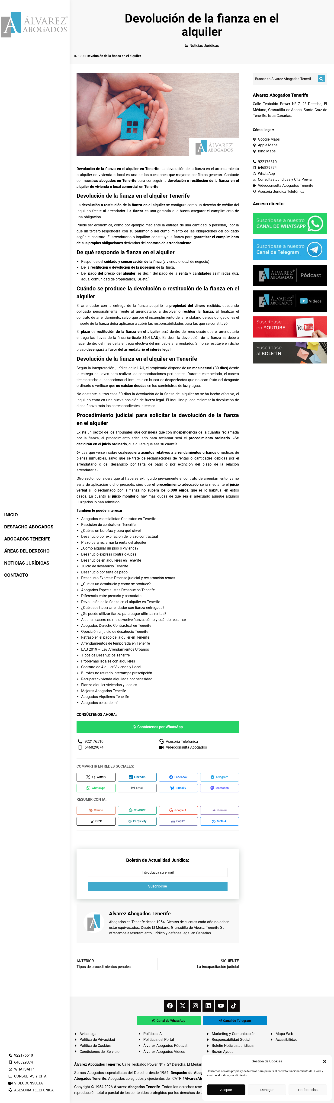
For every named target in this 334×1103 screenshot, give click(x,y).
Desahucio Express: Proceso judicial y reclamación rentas (128, 578)
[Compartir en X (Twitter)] (96, 777)
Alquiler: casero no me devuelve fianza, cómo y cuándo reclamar (133, 619)
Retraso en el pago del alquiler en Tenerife (115, 637)
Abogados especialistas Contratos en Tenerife (118, 519)
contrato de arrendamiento (169, 243)
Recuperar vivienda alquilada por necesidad (116, 679)
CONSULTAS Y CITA (27, 1076)
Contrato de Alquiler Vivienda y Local (111, 667)
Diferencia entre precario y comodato (111, 596)
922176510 (20, 1055)
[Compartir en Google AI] (178, 812)
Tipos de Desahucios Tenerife (105, 655)
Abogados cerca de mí (99, 703)
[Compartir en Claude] (96, 812)
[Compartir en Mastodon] (219, 789)
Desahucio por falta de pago (104, 572)
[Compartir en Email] (137, 789)
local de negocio (194, 261)
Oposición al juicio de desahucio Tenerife (114, 631)
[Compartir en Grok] (96, 823)
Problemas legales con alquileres (108, 661)
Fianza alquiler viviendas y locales (109, 685)
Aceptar (226, 1090)
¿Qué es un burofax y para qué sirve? (111, 530)
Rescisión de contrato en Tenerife (108, 524)
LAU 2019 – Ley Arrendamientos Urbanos (115, 649)
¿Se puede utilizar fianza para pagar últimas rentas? (123, 613)
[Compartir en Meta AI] (219, 823)
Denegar (267, 1090)
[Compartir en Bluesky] (178, 789)
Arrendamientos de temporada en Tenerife (115, 643)
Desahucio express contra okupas (108, 554)
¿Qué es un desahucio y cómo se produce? (116, 584)
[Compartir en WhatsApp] (96, 789)
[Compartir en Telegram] (219, 777)
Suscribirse (157, 889)
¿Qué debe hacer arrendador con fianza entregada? (122, 607)
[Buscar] (321, 78)
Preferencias (308, 1090)
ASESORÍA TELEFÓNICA (31, 1090)
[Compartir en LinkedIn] (137, 777)
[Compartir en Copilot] (178, 823)
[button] (324, 1061)
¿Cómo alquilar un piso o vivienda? (109, 548)
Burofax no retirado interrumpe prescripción (116, 673)
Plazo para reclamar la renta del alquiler (113, 542)
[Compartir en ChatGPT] (137, 812)
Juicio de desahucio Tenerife (104, 566)
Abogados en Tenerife (127, 924)
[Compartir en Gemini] (219, 812)
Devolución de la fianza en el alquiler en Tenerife (120, 602)
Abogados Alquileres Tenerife (105, 697)
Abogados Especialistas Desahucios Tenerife (118, 590)
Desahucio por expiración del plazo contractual (119, 536)
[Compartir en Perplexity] (137, 823)
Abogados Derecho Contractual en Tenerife (116, 625)
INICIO (79, 56)
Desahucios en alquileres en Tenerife (111, 560)
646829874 (20, 1062)
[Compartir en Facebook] (178, 777)
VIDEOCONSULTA (25, 1083)
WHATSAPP (21, 1069)
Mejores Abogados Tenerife (103, 691)
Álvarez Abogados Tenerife (137, 1089)
